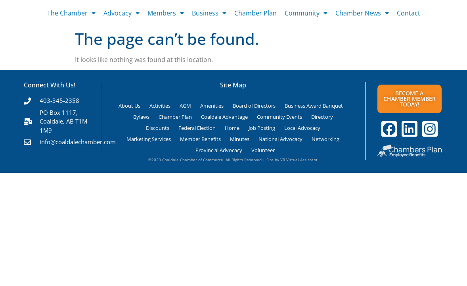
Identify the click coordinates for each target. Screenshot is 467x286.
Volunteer (263, 150)
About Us (129, 105)
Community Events (279, 116)
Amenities (212, 105)
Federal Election (197, 127)
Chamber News (362, 13)
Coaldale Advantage (224, 116)
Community (306, 13)
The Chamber (71, 13)
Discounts (157, 127)
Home (232, 127)
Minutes (239, 139)
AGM (185, 105)
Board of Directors (254, 105)
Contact (408, 13)
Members (165, 13)
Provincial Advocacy (218, 150)
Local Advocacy (302, 127)
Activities (159, 105)
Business (209, 13)
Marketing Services (148, 139)
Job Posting (262, 127)
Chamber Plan (255, 13)
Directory (322, 116)
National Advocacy (280, 139)
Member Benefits (200, 139)
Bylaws (141, 116)
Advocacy (121, 13)
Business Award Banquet (314, 105)
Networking (325, 139)
